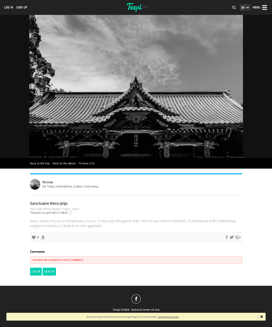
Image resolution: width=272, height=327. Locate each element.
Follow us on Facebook (136, 299)
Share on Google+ (238, 237)
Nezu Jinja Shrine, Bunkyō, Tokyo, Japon (54, 209)
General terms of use (145, 309)
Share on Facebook (226, 237)
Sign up (21, 7)
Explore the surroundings (43, 237)
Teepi (136, 7)
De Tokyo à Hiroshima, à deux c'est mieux (70, 186)
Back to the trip (40, 163)
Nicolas (47, 182)
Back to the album (64, 163)
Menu (256, 7)
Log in (8, 7)
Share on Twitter (231, 237)
